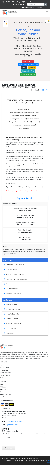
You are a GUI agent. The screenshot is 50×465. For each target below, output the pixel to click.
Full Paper (3, 387)
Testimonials (9, 333)
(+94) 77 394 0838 (12, 425)
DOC (42, 90)
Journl (2, 397)
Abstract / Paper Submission (14, 274)
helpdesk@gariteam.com (25, 2)
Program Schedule (11, 289)
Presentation (4, 392)
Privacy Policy (4, 458)
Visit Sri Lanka (4, 367)
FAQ (1, 365)
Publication (3, 389)
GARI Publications (5, 372)
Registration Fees (28, 71)
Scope (7, 284)
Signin (39, 7)
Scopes (23, 68)
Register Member (28, 7)
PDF (47, 90)
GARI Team (48, 461)
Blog (1, 377)
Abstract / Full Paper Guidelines (15, 279)
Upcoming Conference (12, 323)
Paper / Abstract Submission (28, 64)
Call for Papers (28, 61)
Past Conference (10, 328)
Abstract (2, 384)
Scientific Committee (12, 314)
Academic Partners (11, 319)
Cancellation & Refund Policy (29, 458)
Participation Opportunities (14, 265)
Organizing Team (10, 304)
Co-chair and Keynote (12, 309)
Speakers (32, 68)
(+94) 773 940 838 (8, 2)
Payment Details (25, 198)
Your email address (7, 438)
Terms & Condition (14, 458)
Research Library (5, 375)
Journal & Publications (28, 74)
